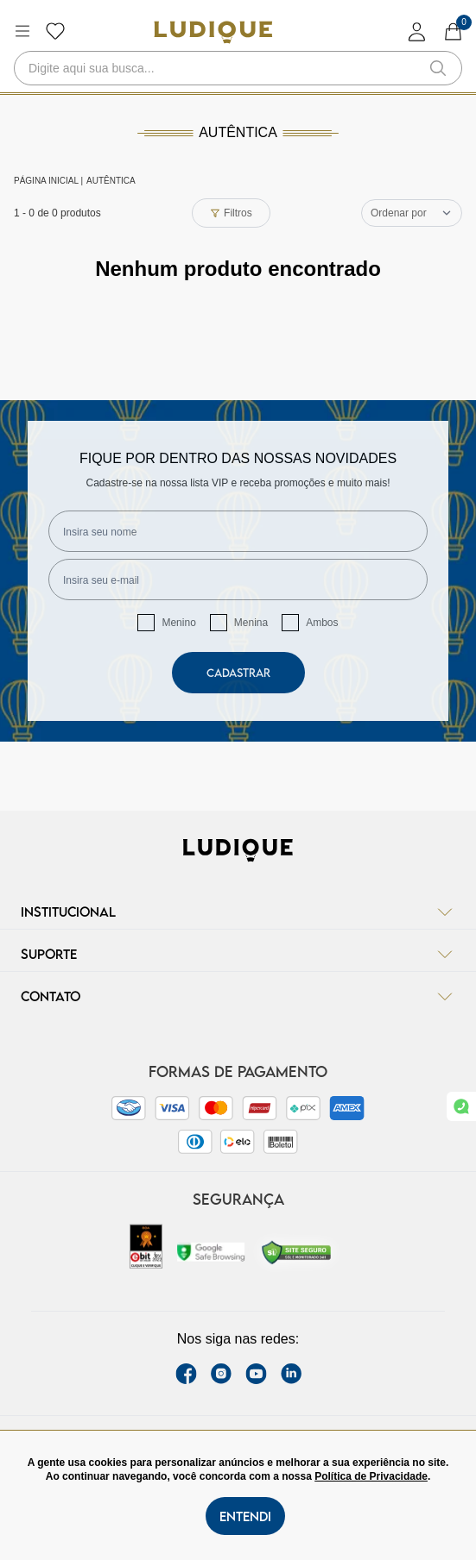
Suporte (238, 953)
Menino (178, 623)
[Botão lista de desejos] (55, 31)
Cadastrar (238, 673)
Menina (251, 623)
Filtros (231, 213)
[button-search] (437, 68)
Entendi (245, 1516)
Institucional (238, 911)
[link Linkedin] (291, 1373)
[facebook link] (186, 1373)
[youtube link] (256, 1373)
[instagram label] (221, 1373)
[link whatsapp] (461, 1106)
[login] (417, 31)
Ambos (322, 623)
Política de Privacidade (371, 1476)
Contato (238, 996)
